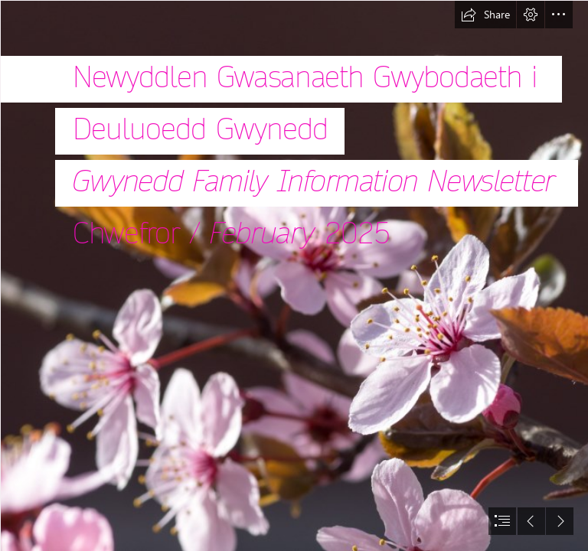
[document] (294, 275)
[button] (485, 14)
